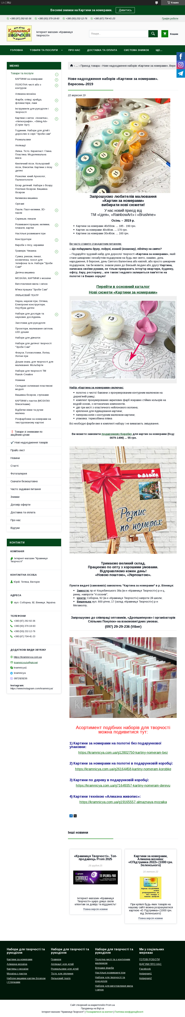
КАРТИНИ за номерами (28, 78)
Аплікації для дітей (62, 964)
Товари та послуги (44, 50)
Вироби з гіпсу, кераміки (29, 245)
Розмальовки (23, 139)
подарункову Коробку (117, 433)
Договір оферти (20, 504)
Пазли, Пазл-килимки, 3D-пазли (30, 211)
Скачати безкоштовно (24, 481)
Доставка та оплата (102, 50)
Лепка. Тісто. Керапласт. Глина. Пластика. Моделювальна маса (33, 154)
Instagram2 (145, 978)
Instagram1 (145, 973)
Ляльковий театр (61, 978)
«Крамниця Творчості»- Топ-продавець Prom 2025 (95, 857)
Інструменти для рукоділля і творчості (32, 110)
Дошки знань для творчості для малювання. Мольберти (34, 363)
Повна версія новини (95, 909)
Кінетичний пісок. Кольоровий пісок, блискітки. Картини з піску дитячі (33, 167)
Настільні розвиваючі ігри (30, 233)
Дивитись (125, 10)
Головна (16, 50)
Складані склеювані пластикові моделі (33, 387)
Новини (15, 458)
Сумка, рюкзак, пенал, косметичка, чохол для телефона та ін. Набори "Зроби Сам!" (33, 261)
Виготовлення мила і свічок (31, 283)
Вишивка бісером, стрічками (32, 394)
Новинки (20, 380)
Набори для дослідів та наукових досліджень (29, 315)
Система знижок (136, 50)
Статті (14, 465)
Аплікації (20, 145)
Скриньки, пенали (25, 218)
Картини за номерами (19, 959)
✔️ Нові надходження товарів (29, 442)
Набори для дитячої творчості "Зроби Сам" (33, 345)
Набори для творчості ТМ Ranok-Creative (30, 372)
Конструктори (23, 239)
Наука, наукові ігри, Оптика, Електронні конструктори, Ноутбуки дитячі (31, 304)
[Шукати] (153, 33)
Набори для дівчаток (27, 337)
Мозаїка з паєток (17, 973)
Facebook (145, 968)
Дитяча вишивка (25, 272)
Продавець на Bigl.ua (92, 1008)
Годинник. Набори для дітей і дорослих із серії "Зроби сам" (33, 132)
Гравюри (56, 959)
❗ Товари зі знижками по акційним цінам (26, 433)
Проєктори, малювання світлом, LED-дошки (34, 330)
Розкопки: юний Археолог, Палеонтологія (30, 178)
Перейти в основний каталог (123, 287)
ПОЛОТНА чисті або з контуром (28, 86)
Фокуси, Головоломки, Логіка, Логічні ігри (32, 354)
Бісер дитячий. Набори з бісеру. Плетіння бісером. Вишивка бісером (34, 189)
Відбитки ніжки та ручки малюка (29, 411)
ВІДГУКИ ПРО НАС (150, 964)
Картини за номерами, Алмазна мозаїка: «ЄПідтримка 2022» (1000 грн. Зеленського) (150, 860)
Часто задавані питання (26, 489)
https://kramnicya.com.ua (28, 657)
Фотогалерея (19, 473)
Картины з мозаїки (17, 968)
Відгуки (15, 527)
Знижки (15, 496)
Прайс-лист (18, 450)
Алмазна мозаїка (25, 93)
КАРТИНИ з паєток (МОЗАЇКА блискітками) (32, 402)
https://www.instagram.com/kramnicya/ (31, 688)
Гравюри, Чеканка (25, 250)
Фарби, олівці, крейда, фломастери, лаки (28, 101)
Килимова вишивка (26, 198)
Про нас (74, 50)
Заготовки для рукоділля (30, 322)
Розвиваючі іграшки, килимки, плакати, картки (32, 226)
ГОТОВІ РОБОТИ (149, 959)
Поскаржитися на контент (99, 1012)
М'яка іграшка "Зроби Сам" (31, 289)
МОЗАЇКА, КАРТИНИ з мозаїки (33, 278)
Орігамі (19, 203)
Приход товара (90, 65)
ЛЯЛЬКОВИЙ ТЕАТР (27, 295)
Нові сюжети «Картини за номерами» (123, 292)
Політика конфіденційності (129, 1012)
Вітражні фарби (104, 967)
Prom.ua (110, 1005)
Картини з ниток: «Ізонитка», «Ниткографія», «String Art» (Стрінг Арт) (31, 121)
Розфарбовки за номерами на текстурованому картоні (33, 420)
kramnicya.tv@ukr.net (26, 662)
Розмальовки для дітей (65, 968)
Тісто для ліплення (62, 973)
